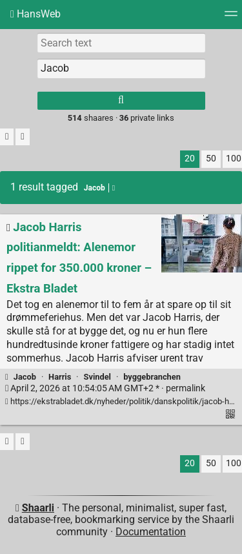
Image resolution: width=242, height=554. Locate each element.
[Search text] (121, 42)
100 (233, 158)
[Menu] (231, 17)
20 (190, 158)
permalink (105, 388)
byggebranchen (152, 377)
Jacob (25, 377)
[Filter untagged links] (7, 137)
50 (211, 158)
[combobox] (121, 68)
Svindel (97, 377)
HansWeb (35, 14)
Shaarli (38, 508)
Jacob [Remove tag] (99, 187)
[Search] (121, 101)
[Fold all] (22, 137)
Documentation (151, 532)
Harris (59, 377)
